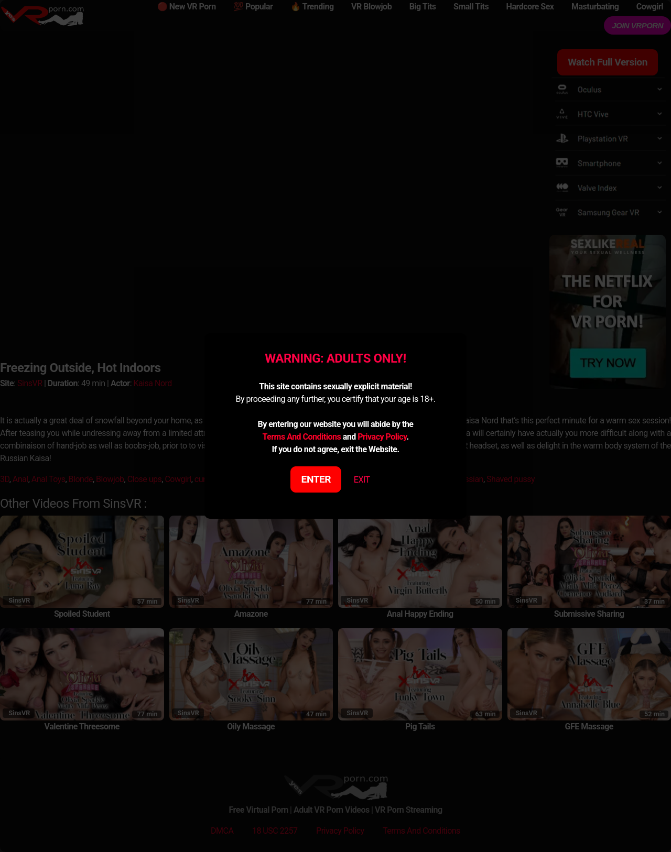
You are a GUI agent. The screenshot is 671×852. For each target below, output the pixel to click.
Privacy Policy (382, 437)
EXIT (362, 480)
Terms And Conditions (301, 437)
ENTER (316, 479)
